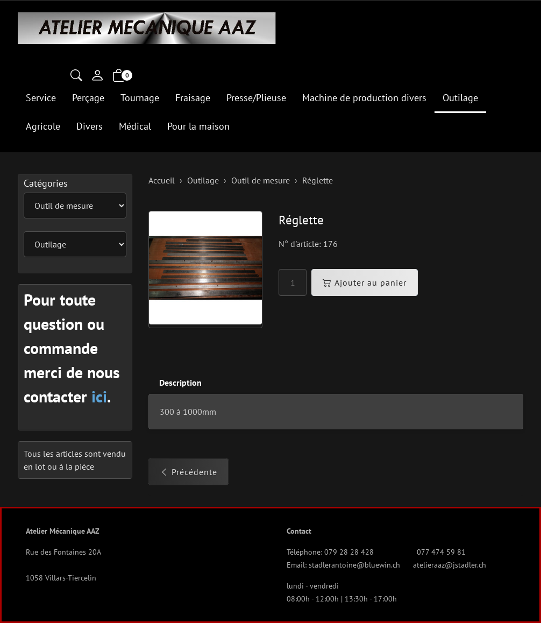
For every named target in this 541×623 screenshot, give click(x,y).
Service (41, 97)
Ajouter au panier (365, 282)
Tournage (139, 97)
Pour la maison (198, 126)
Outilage (460, 97)
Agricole (43, 126)
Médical (135, 126)
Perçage (88, 97)
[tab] (175, 382)
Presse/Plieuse (256, 97)
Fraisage (192, 97)
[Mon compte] (97, 76)
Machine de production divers (364, 97)
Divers (89, 126)
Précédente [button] (188, 471)
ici (99, 396)
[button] (76, 76)
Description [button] (180, 382)
